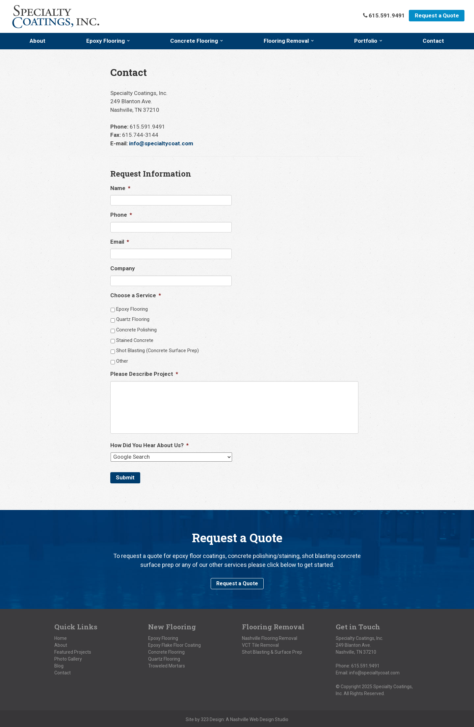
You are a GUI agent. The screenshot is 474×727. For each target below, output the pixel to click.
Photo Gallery (68, 657)
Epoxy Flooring (105, 40)
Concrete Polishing (136, 330)
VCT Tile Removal (260, 643)
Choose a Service (135, 295)
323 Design (212, 717)
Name (120, 188)
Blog (59, 664)
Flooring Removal (286, 40)
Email (119, 241)
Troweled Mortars (166, 664)
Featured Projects (72, 650)
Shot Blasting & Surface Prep (272, 650)
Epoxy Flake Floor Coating (174, 643)
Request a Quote (436, 15)
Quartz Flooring (132, 319)
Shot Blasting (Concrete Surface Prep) (157, 350)
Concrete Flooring (194, 40)
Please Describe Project (144, 374)
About (37, 40)
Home (60, 636)
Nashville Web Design (252, 717)
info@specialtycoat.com (161, 143)
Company (122, 268)
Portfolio (365, 40)
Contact (433, 40)
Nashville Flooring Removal (269, 636)
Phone (121, 214)
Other (122, 361)
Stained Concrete (134, 340)
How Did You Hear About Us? (149, 445)
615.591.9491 (365, 664)
